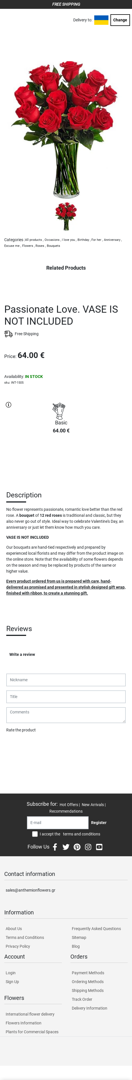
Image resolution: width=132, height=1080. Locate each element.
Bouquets (53, 246)
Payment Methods (88, 973)
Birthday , (84, 240)
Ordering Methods (88, 981)
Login (11, 973)
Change (120, 20)
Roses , (40, 246)
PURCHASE (61, 458)
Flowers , (28, 246)
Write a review (22, 654)
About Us (14, 928)
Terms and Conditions (25, 937)
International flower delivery (30, 1014)
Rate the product (21, 730)
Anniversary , (113, 240)
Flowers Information (23, 1023)
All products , (34, 240)
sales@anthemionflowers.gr (30, 890)
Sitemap (79, 937)
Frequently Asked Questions (96, 928)
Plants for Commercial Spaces (32, 1032)
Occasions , (53, 240)
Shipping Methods (88, 990)
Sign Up (12, 981)
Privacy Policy (18, 946)
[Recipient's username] (58, 822)
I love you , (69, 240)
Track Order (82, 999)
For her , (97, 240)
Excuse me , (12, 246)
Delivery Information (89, 1008)
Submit (15, 745)
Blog (76, 946)
